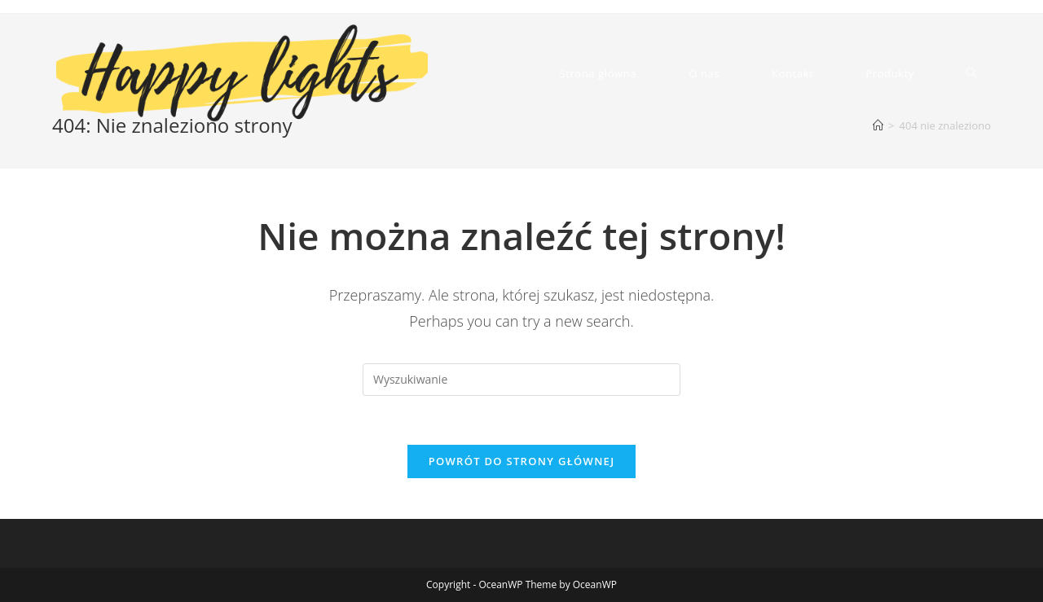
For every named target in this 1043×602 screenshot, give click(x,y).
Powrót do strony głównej (522, 461)
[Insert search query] (521, 379)
